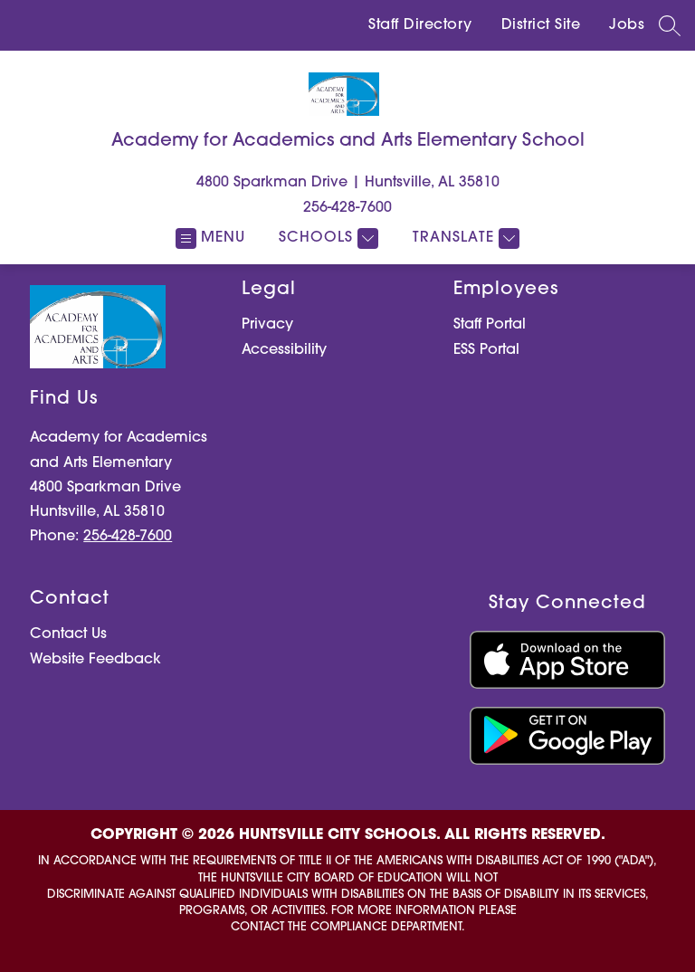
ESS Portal (486, 350)
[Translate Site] (463, 238)
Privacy (267, 325)
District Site (541, 25)
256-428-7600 (347, 208)
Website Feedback (95, 659)
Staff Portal (489, 325)
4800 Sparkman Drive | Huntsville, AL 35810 (348, 183)
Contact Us (68, 634)
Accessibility (284, 350)
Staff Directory (420, 25)
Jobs (626, 25)
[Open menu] (210, 238)
